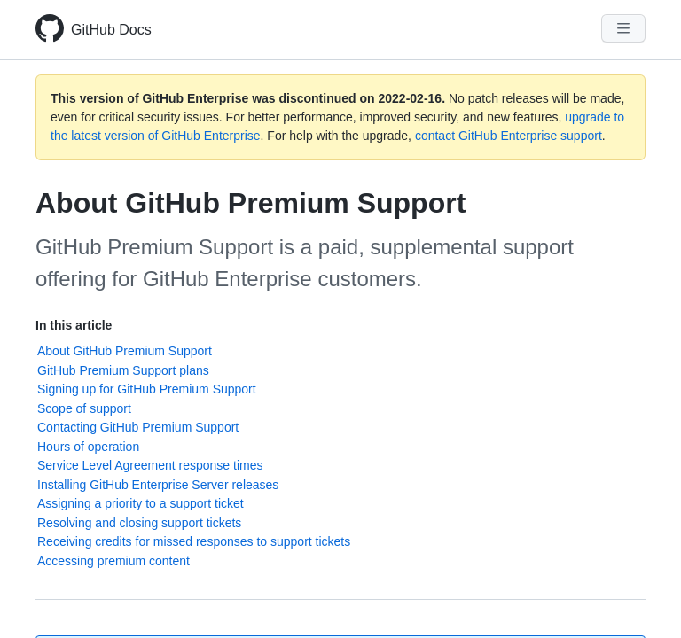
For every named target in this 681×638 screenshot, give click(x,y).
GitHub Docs (111, 29)
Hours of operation (88, 447)
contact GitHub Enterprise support (508, 135)
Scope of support (84, 408)
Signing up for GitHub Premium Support (146, 389)
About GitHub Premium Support (124, 351)
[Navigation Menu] (623, 28)
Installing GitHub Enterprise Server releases (157, 485)
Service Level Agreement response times (149, 465)
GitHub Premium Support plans (123, 370)
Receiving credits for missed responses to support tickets (193, 541)
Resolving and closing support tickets (139, 523)
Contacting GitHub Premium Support (138, 427)
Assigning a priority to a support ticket (140, 503)
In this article (73, 325)
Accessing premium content (113, 561)
